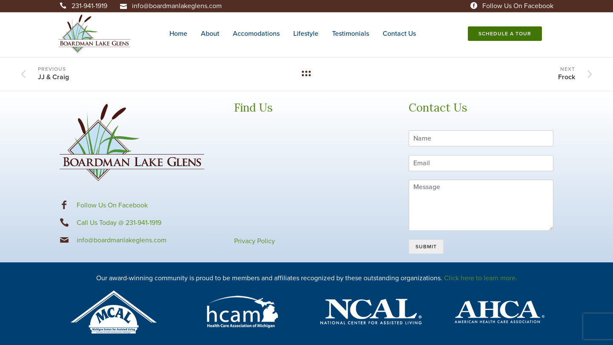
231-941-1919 (89, 6)
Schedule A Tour (503, 34)
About (210, 33)
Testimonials (350, 33)
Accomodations (256, 33)
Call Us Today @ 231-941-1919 (119, 222)
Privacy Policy (254, 241)
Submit (426, 247)
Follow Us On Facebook (517, 6)
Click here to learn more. (480, 278)
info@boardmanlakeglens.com (177, 6)
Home (178, 33)
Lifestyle (305, 33)
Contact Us (399, 33)
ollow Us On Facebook (114, 205)
